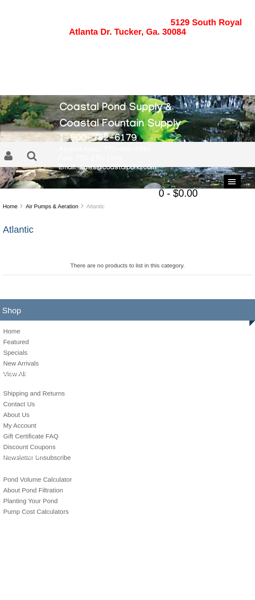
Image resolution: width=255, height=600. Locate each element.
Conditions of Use (157, 584)
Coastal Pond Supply (121, 570)
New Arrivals (21, 363)
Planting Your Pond (30, 500)
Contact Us (19, 404)
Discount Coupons (29, 446)
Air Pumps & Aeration (52, 206)
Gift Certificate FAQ (30, 436)
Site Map (88, 584)
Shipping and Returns (34, 393)
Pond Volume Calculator (37, 479)
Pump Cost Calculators (36, 511)
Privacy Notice (118, 584)
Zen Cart (186, 570)
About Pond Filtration (33, 490)
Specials (15, 352)
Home (10, 206)
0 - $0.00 (178, 193)
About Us (16, 414)
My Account (19, 425)
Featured (16, 341)
